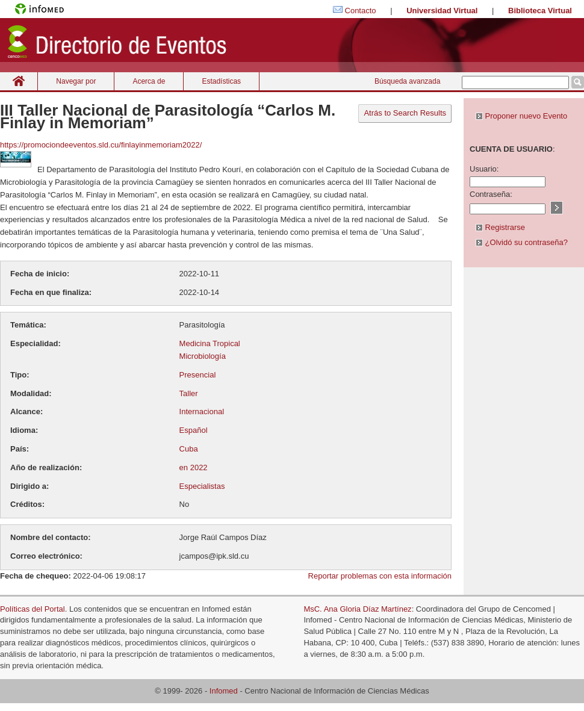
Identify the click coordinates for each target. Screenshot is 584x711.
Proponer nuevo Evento (521, 115)
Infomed (224, 690)
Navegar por (76, 81)
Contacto (360, 10)
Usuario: (484, 168)
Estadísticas (221, 81)
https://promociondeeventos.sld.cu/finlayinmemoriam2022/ (101, 144)
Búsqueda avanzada (407, 81)
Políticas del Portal (32, 608)
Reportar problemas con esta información (380, 575)
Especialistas (202, 486)
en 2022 (193, 467)
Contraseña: (491, 194)
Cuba (188, 448)
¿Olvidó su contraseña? (522, 242)
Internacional (201, 411)
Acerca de (148, 81)
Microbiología (202, 356)
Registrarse (500, 227)
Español (193, 430)
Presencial (197, 374)
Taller (188, 393)
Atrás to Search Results (405, 112)
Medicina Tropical (209, 343)
